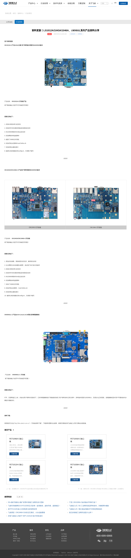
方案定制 (81, 3)
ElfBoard (69, 552)
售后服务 (31, 539)
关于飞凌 (92, 3)
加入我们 (61, 539)
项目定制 (31, 533)
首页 (14, 13)
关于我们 (61, 533)
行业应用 (44, 3)
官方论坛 (31, 541)
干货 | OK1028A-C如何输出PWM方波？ (83, 502)
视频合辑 (46, 539)
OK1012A (7, 45)
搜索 (107, 3)
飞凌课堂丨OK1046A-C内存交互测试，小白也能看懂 (26, 512)
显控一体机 (15, 541)
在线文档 (71, 3)
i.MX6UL (80, 34)
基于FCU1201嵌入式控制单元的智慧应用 (22, 509)
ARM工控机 (16, 539)
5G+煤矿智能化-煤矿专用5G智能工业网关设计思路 (26, 502)
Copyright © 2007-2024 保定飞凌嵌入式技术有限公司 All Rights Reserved (77, 555)
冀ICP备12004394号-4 (108, 555)
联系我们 (61, 541)
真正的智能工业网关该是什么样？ (81, 512)
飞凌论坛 (63, 552)
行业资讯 (29, 13)
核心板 (14, 533)
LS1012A (72, 34)
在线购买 (123, 3)
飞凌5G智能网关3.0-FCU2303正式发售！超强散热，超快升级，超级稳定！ (34, 505)
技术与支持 (57, 3)
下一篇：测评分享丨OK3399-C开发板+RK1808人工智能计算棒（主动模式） (101, 488)
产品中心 (31, 3)
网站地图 (119, 555)
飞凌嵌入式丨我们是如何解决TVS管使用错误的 (85, 509)
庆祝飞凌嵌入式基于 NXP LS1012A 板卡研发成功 (25, 516)
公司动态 (11, 22)
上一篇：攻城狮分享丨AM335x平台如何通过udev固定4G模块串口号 (27, 488)
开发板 (21, 101)
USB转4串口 (13, 124)
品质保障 (61, 536)
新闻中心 (21, 13)
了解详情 (14, 454)
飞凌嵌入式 (71, 423)
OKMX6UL (7, 314)
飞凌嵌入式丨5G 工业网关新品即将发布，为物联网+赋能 (89, 505)
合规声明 (76, 552)
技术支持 (31, 536)
